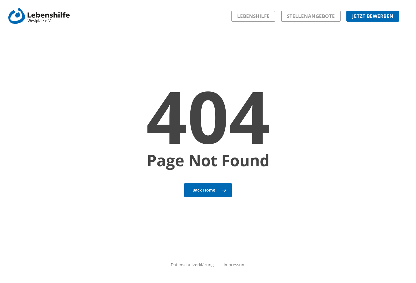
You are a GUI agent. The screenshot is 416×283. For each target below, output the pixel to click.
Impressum (235, 264)
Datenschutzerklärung (192, 264)
